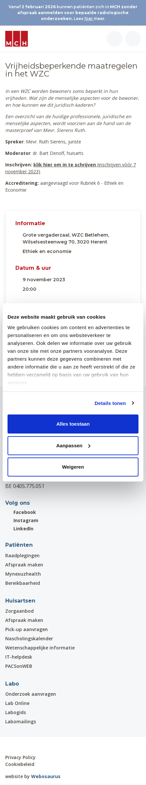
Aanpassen (73, 445)
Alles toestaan (73, 424)
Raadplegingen (22, 555)
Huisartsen (20, 601)
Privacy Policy (20, 757)
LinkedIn (19, 528)
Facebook (20, 512)
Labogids (15, 712)
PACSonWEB (18, 666)
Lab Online (17, 703)
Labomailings (20, 721)
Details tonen (110, 403)
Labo (12, 684)
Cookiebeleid (19, 764)
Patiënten (19, 545)
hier (89, 18)
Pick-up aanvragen (26, 629)
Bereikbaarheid (22, 583)
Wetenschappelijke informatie (40, 648)
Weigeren (73, 467)
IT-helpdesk (18, 657)
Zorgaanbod (19, 611)
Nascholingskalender (29, 638)
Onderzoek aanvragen (30, 694)
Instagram (21, 520)
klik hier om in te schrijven (64, 164)
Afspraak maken (24, 565)
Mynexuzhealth (23, 574)
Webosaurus (46, 776)
